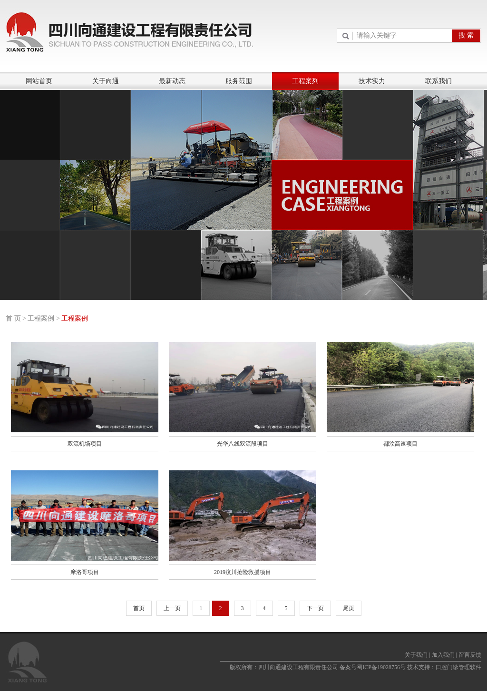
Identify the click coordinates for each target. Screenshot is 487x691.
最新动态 (172, 81)
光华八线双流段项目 (242, 443)
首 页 (13, 318)
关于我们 (416, 655)
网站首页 (39, 81)
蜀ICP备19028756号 (381, 667)
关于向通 (105, 81)
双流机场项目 (85, 443)
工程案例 (41, 318)
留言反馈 (469, 655)
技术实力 (372, 81)
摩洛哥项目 (84, 572)
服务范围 (238, 81)
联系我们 (438, 81)
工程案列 (305, 81)
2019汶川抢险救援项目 (242, 572)
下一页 (315, 608)
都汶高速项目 (400, 443)
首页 (139, 608)
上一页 (172, 608)
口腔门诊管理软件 (458, 667)
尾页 (348, 608)
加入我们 (443, 655)
